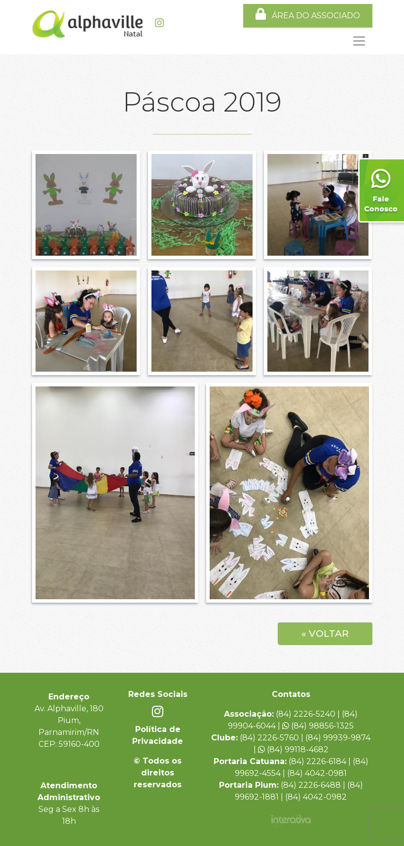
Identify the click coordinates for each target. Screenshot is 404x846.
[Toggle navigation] (202, 41)
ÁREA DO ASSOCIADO (308, 14)
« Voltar (325, 633)
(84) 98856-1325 (318, 726)
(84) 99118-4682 (293, 749)
